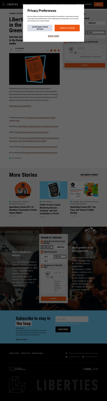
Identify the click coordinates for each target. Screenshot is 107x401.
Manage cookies (53, 36)
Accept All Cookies (67, 28)
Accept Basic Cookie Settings (40, 28)
